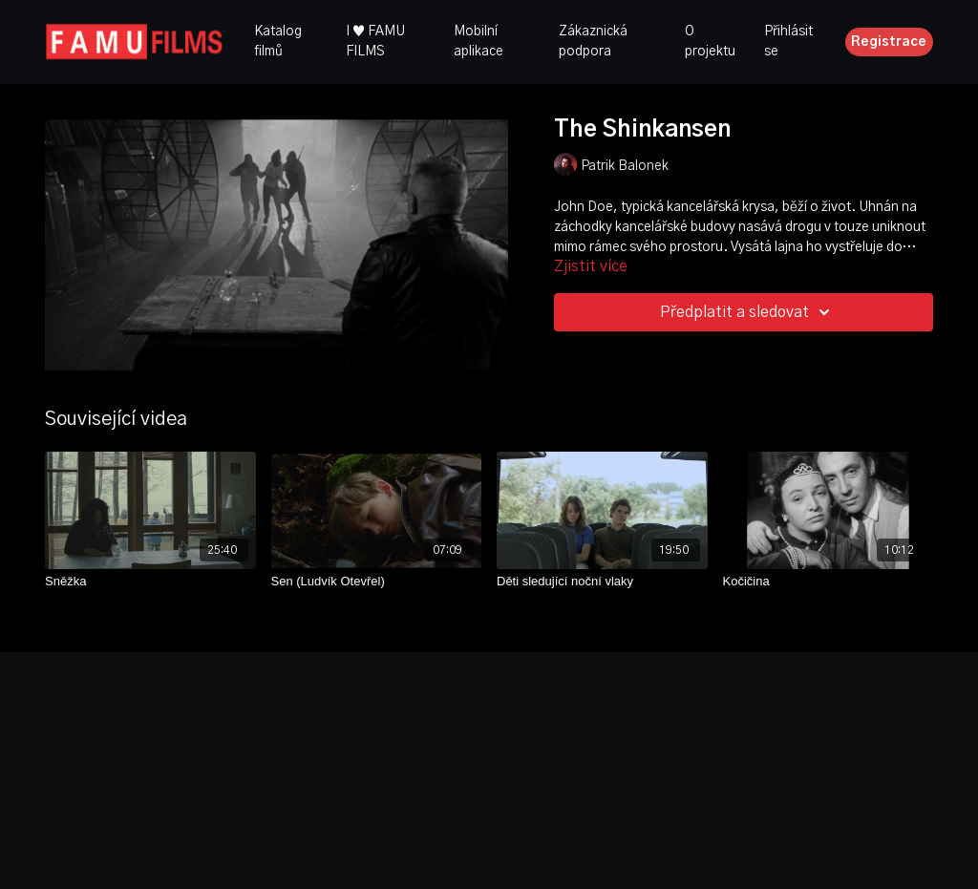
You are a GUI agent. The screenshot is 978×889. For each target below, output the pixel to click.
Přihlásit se (788, 41)
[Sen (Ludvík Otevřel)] (376, 581)
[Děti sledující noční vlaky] (602, 581)
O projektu (710, 41)
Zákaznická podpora (593, 41)
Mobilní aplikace (478, 41)
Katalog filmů (278, 41)
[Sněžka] (150, 581)
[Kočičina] (828, 581)
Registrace (888, 42)
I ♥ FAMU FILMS (375, 41)
